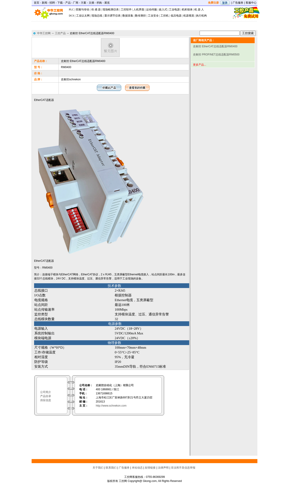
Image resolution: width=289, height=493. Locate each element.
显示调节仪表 (112, 15)
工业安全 (153, 15)
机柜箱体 (187, 9)
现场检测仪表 (111, 9)
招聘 (52, 2)
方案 (83, 2)
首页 (36, 2)
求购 (99, 2)
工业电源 (174, 9)
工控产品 (60, 33)
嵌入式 (163, 9)
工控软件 (126, 9)
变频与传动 (82, 9)
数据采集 (127, 15)
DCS (71, 15)
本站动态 (137, 467)
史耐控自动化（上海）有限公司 (115, 385)
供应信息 (45, 400)
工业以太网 (83, 15)
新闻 (44, 2)
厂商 (75, 2)
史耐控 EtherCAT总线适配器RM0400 (215, 46)
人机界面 (138, 9)
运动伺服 (151, 9)
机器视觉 (188, 15)
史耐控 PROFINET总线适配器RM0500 (216, 54)
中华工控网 (44, 33)
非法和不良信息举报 (183, 467)
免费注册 (213, 2)
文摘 (91, 2)
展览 (107, 2)
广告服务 (238, 2)
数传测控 (140, 15)
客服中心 (251, 2)
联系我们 (111, 467)
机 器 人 (199, 9)
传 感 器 (96, 9)
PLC (71, 9)
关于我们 (98, 467)
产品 (68, 2)
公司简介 (45, 392)
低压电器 (176, 15)
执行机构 (201, 15)
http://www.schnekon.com (111, 405)
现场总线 (96, 15)
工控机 (165, 15)
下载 (60, 2)
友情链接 (150, 467)
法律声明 (163, 467)
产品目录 (45, 396)
